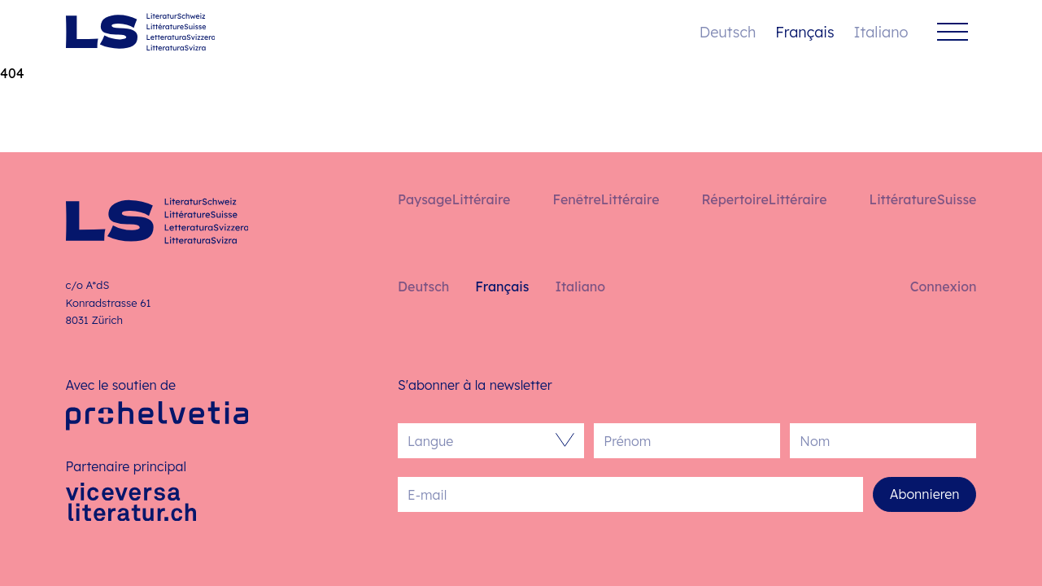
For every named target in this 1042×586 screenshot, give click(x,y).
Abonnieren (925, 494)
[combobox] (483, 440)
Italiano (881, 32)
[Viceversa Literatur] (131, 502)
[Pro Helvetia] (157, 415)
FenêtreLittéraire (605, 199)
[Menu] (952, 32)
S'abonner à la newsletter (475, 385)
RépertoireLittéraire (764, 199)
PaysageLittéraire (454, 199)
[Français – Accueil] (141, 31)
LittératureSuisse (923, 199)
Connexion (943, 286)
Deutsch (728, 32)
